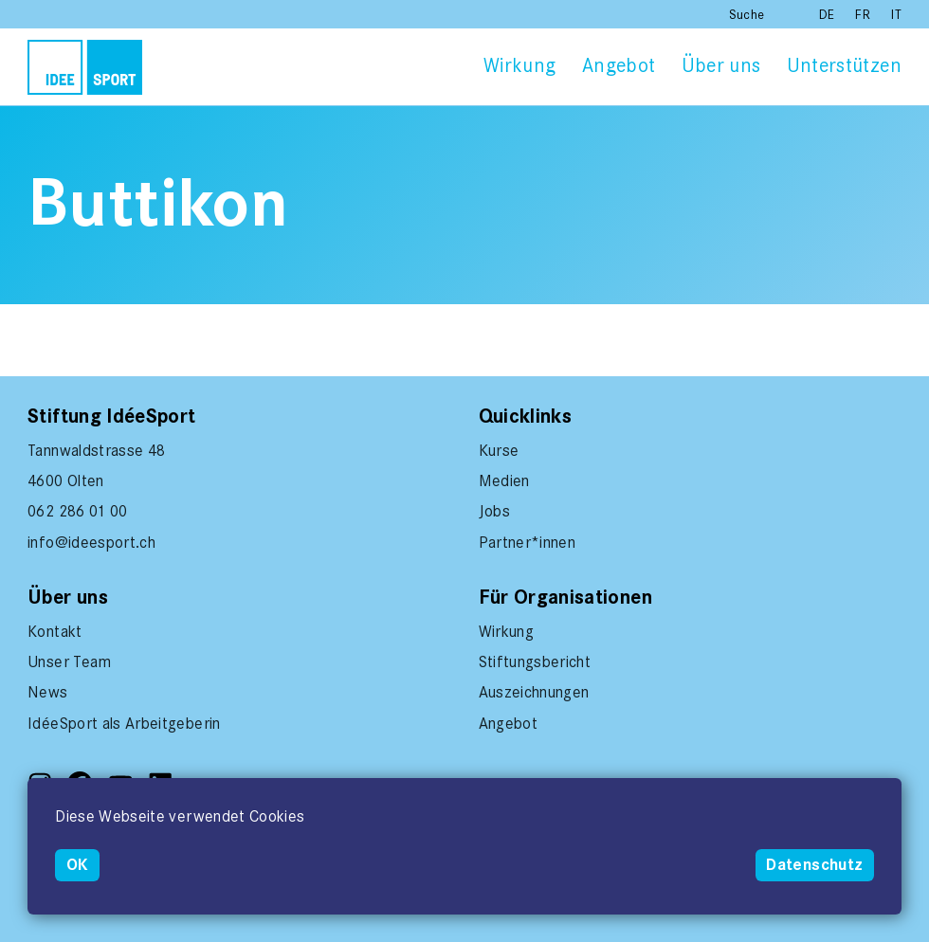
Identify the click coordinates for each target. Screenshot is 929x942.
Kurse (499, 450)
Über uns (721, 65)
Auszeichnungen (534, 691)
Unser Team (69, 661)
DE (829, 15)
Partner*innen (527, 542)
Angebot (618, 65)
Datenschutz (814, 865)
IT (896, 15)
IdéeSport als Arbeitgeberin (123, 723)
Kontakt (54, 631)
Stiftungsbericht (535, 661)
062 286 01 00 (77, 510)
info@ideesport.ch (91, 542)
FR (864, 15)
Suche (747, 15)
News (47, 691)
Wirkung (519, 65)
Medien (504, 480)
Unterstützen (844, 65)
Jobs (494, 510)
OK (77, 865)
